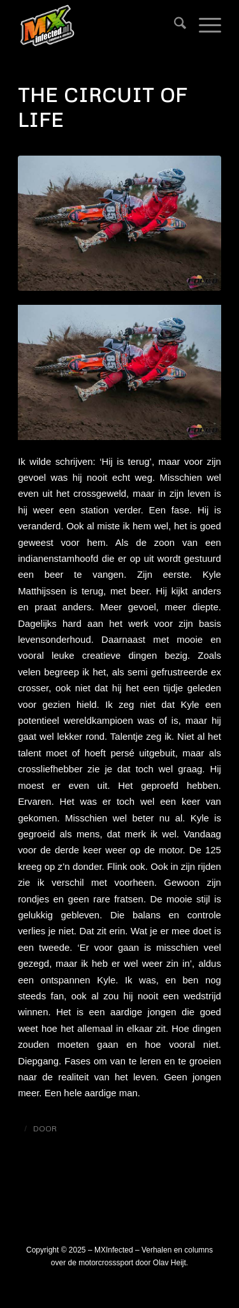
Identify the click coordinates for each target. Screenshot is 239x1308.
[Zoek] (173, 25)
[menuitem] (173, 25)
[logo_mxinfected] (99, 25)
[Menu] (203, 25)
